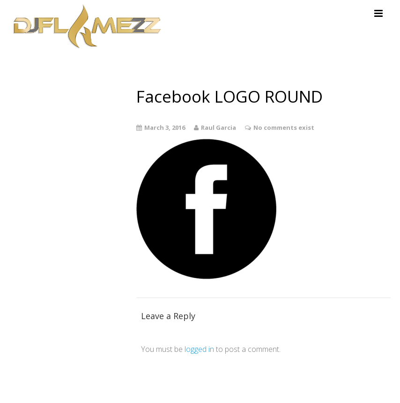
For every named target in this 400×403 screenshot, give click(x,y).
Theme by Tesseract (341, 389)
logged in (199, 349)
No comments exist (283, 127)
